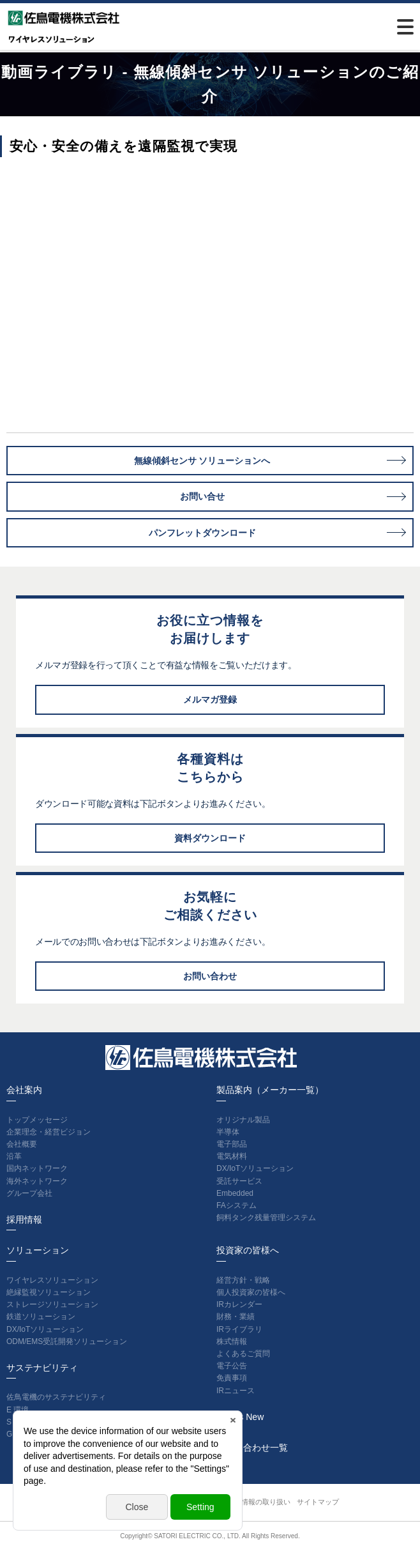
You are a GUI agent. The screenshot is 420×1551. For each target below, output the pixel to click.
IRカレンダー (239, 1304)
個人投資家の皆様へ (250, 1292)
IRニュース (235, 1390)
